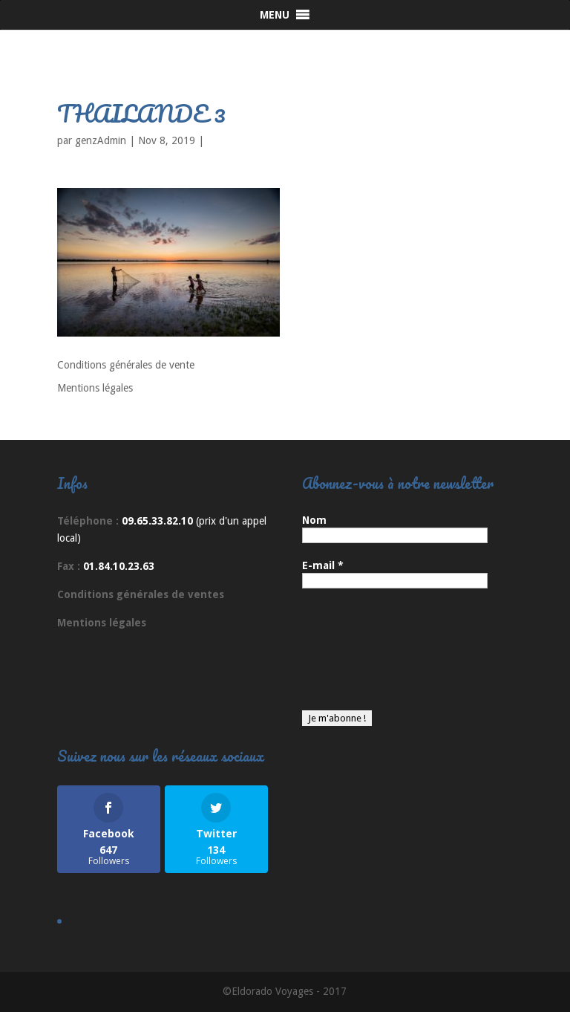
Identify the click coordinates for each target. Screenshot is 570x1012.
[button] (274, 15)
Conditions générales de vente (125, 365)
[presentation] (363, 656)
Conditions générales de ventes (140, 594)
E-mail (323, 565)
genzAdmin (100, 140)
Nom (314, 520)
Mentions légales (95, 388)
